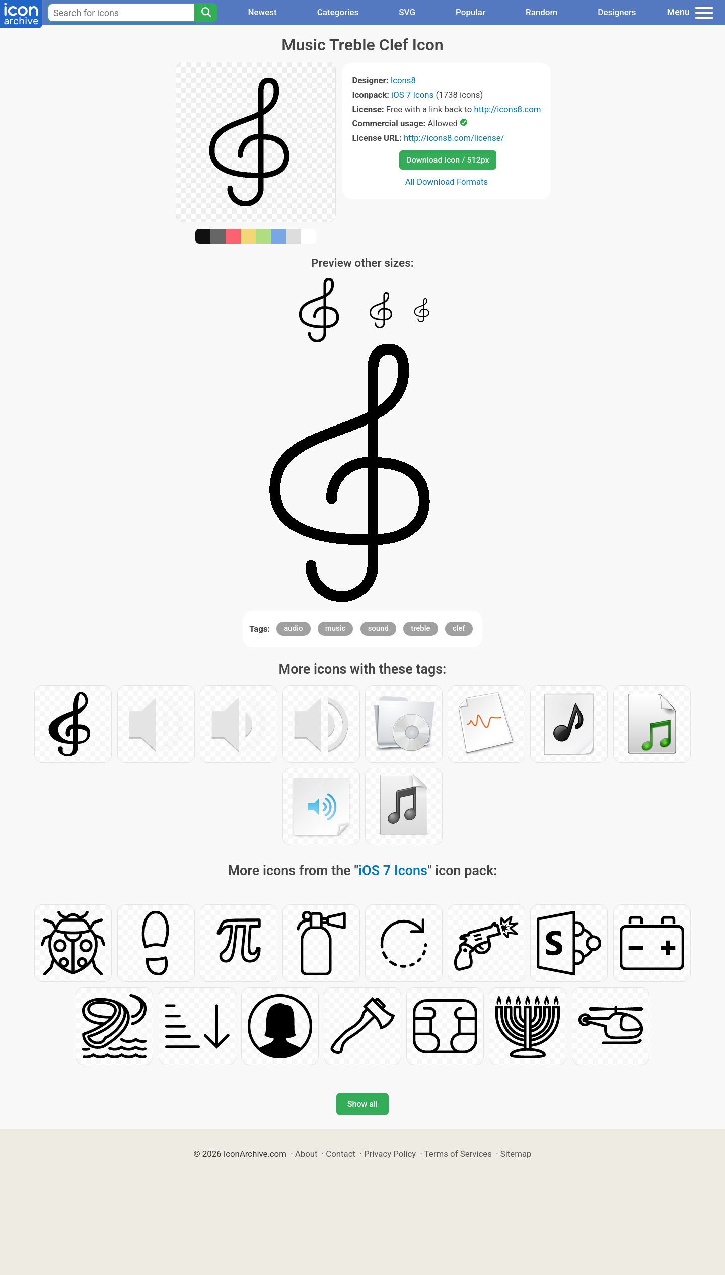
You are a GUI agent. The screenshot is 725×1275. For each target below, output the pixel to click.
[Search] (206, 12)
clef (459, 628)
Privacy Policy (390, 1154)
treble (420, 628)
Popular (470, 12)
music (335, 628)
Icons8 (403, 80)
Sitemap (516, 1154)
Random (541, 12)
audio (293, 628)
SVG (407, 12)
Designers (617, 12)
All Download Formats (446, 182)
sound (378, 628)
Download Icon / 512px (447, 160)
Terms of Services (458, 1154)
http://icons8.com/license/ (454, 138)
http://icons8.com (507, 109)
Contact (340, 1154)
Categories (338, 12)
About (306, 1154)
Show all (362, 1104)
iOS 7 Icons (412, 95)
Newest (262, 12)
